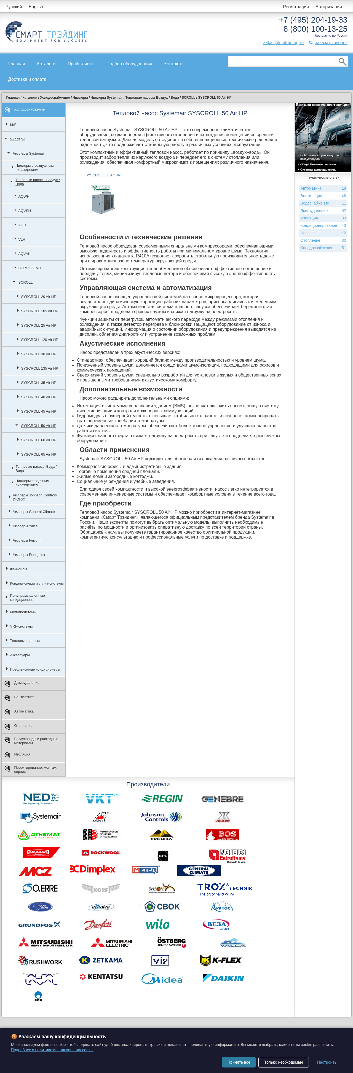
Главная (16, 63)
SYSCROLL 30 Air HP (38, 354)
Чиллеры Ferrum (26, 540)
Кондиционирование (323, 225)
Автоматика (19, 712)
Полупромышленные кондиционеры (27, 597)
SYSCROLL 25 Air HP (38, 325)
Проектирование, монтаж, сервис (30, 769)
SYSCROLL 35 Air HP (38, 383)
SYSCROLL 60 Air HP (38, 440)
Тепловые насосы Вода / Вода (36, 468)
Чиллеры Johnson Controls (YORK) (35, 497)
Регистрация (296, 6)
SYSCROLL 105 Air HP (39, 311)
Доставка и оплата (27, 79)
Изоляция (17, 755)
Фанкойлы (18, 569)
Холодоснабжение (24, 110)
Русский (14, 6)
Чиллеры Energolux (29, 555)
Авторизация (328, 6)
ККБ (13, 125)
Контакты (173, 63)
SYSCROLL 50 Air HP (38, 426)
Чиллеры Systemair (29, 153)
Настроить (326, 1062)
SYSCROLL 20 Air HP (38, 297)
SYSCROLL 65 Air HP (38, 454)
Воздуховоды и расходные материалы (31, 741)
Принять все (239, 1062)
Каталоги (46, 63)
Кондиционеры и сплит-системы (37, 583)
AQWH (23, 196)
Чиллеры (17, 139)
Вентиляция (19, 698)
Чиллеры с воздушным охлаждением (34, 167)
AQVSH (24, 211)
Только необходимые (283, 1062)
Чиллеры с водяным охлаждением (32, 483)
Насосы (323, 233)
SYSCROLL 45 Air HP (38, 411)
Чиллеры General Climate (34, 512)
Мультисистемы (23, 612)
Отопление (18, 727)
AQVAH (24, 254)
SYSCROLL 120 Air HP (39, 340)
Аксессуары (20, 655)
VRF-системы (21, 626)
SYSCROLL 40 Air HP (38, 397)
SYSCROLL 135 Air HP (39, 368)
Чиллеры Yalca (25, 526)
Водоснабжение (323, 203)
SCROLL (25, 282)
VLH (21, 239)
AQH (22, 225)
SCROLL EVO (29, 268)
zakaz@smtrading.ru (283, 42)
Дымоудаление (21, 684)
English (36, 6)
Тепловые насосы (25, 641)
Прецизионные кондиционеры (35, 669)
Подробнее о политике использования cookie (52, 1050)
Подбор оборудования (129, 63)
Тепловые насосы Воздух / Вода (37, 182)
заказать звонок (331, 42)
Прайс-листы (81, 63)
